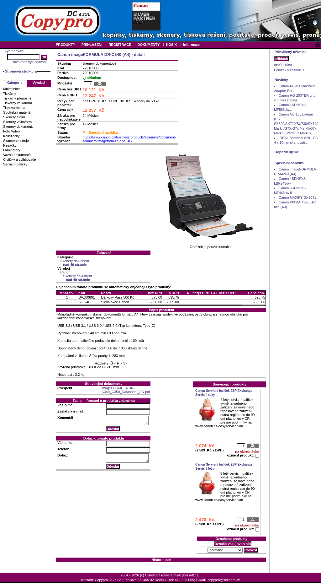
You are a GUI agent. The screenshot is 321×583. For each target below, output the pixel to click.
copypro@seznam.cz (224, 580)
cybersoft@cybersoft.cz (180, 575)
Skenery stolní (14, 117)
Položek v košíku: (289, 70)
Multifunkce (12, 89)
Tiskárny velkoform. (18, 103)
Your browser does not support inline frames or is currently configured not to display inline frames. (160, 20)
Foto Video (11, 131)
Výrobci (39, 82)
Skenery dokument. (18, 126)
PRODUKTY (65, 44)
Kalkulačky (11, 136)
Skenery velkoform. (18, 122)
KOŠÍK (171, 44)
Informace (191, 44)
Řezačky (9, 145)
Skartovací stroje (16, 141)
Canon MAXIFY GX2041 (297, 197)
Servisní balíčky (15, 164)
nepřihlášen (283, 64)
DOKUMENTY (148, 44)
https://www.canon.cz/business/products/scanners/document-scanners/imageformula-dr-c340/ (129, 139)
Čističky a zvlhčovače (19, 159)
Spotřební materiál (17, 112)
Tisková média (14, 108)
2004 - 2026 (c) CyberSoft (140, 575)
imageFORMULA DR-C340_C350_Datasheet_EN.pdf (126, 390)
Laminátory (11, 150)
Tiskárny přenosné (17, 98)
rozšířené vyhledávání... (31, 62)
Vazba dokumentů (17, 155)
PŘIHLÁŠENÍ (92, 44)
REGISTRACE (119, 44)
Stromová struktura (21, 71)
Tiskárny (9, 93)
